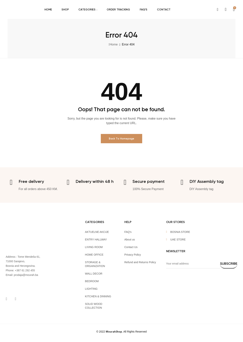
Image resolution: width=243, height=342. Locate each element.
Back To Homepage (121, 138)
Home (114, 44)
